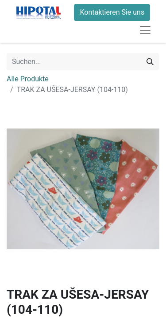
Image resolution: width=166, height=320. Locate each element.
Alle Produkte (28, 79)
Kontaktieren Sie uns (112, 12)
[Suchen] (150, 61)
